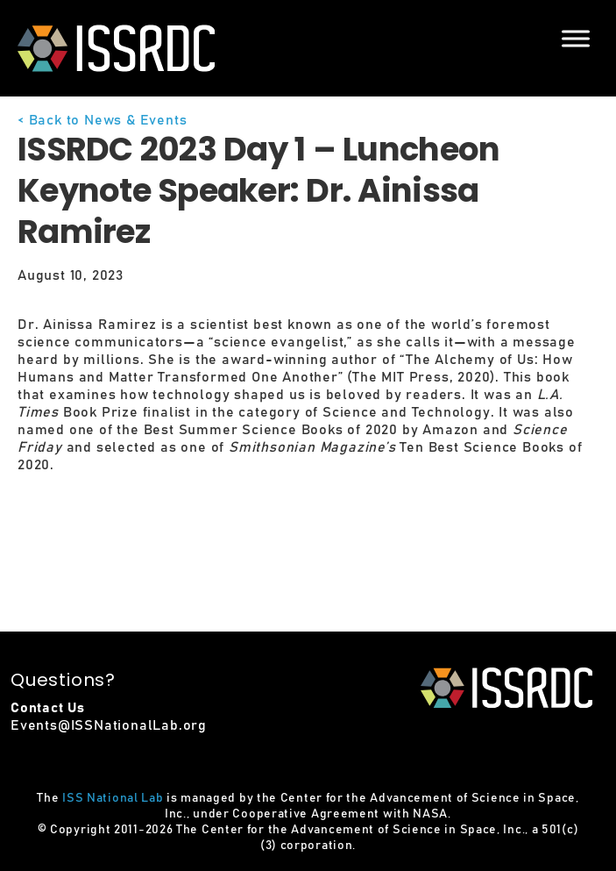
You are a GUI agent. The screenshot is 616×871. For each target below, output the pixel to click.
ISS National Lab (112, 798)
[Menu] (576, 38)
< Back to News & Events (102, 120)
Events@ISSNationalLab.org (109, 725)
